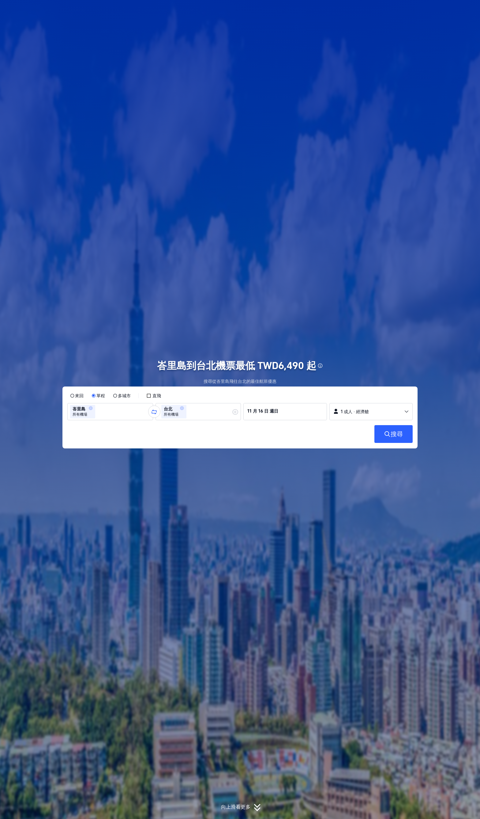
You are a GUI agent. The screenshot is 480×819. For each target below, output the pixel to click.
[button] (438, 10)
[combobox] (98, 411)
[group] (110, 411)
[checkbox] (154, 396)
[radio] (76, 396)
